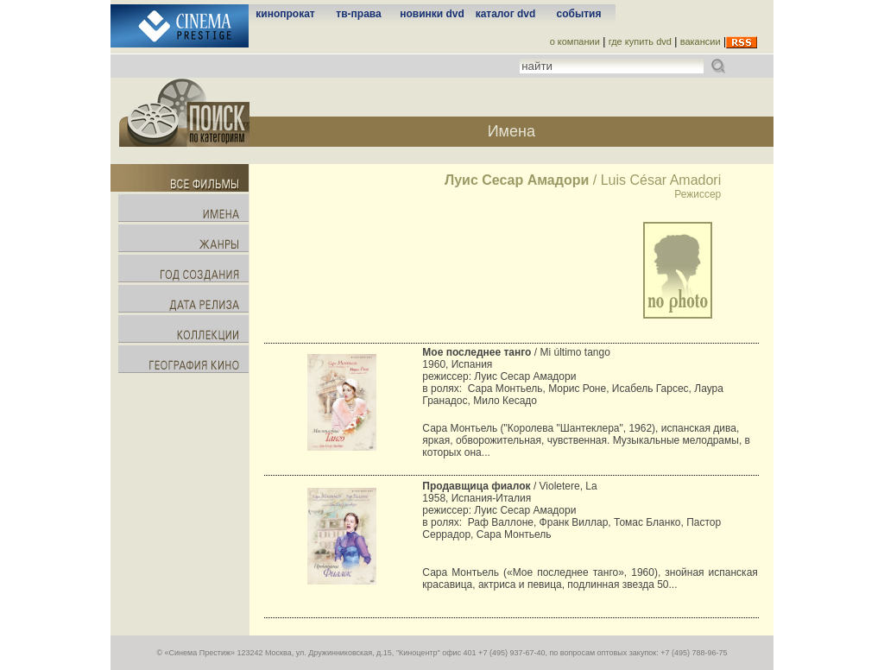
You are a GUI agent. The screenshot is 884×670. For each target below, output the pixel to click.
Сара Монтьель (505, 388)
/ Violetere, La (509, 486)
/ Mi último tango (515, 352)
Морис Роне (577, 388)
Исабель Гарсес (650, 388)
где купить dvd (640, 41)
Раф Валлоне (501, 522)
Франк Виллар (574, 522)
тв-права (358, 14)
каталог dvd (506, 14)
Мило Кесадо (505, 401)
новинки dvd (432, 14)
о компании (575, 41)
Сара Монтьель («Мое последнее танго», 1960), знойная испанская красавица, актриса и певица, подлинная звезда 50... (589, 578)
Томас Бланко (647, 522)
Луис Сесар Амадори (525, 376)
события (579, 14)
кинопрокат (285, 14)
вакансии (700, 41)
